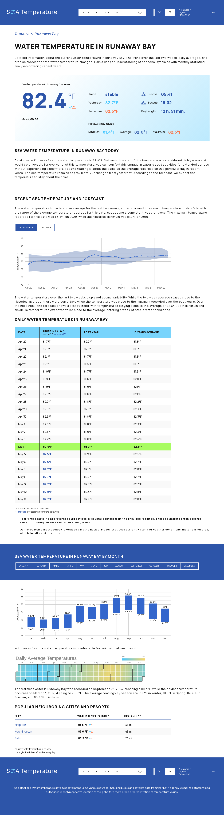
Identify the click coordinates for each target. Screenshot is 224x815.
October (154, 565)
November (171, 565)
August (119, 565)
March (57, 565)
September (137, 565)
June (94, 565)
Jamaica (22, 34)
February (41, 565)
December (189, 565)
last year (46, 227)
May (82, 565)
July (106, 565)
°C (159, 12)
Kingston (20, 725)
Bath (18, 738)
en (213, 771)
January (24, 565)
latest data (26, 227)
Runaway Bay (46, 34)
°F (170, 12)
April (70, 565)
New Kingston (23, 731)
